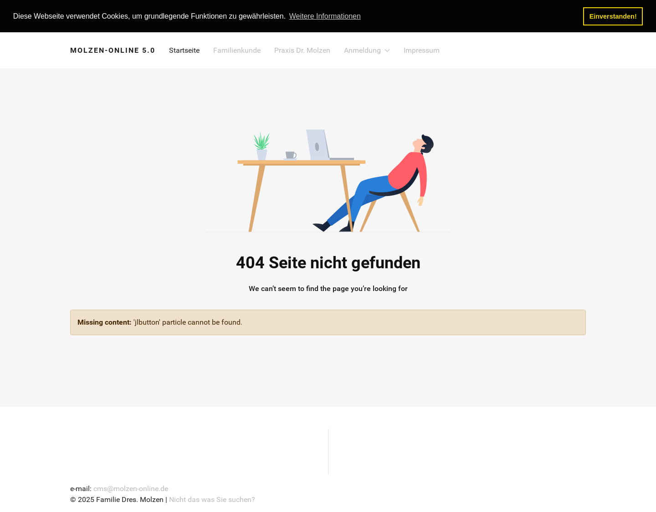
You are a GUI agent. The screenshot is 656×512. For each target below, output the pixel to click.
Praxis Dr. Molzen (302, 49)
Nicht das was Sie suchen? (212, 498)
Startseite (184, 49)
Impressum (422, 49)
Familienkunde (237, 49)
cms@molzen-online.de (130, 487)
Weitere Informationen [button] (325, 16)
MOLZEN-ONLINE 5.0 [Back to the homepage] (112, 49)
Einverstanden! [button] (613, 16)
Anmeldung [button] (367, 49)
